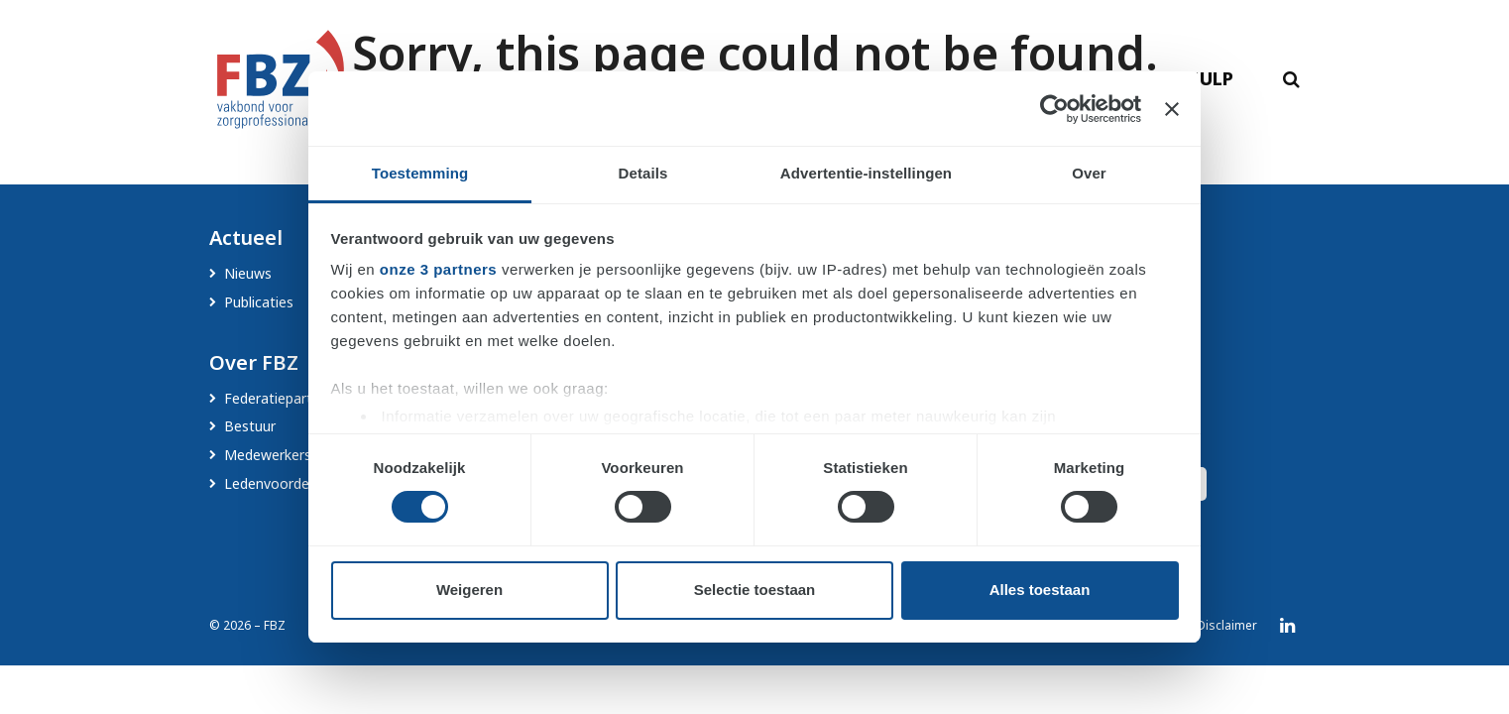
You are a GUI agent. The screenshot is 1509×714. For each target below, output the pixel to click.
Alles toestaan (1040, 589)
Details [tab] (643, 173)
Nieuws (248, 273)
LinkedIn (1287, 626)
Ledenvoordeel (272, 483)
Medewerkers (267, 454)
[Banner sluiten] (1172, 109)
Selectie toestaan (755, 589)
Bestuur (250, 425)
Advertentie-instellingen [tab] (866, 173)
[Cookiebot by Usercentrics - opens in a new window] (1054, 109)
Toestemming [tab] (420, 173)
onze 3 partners (438, 269)
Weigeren (469, 589)
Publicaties (258, 302)
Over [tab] (1089, 173)
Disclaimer (1227, 625)
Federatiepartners (282, 398)
